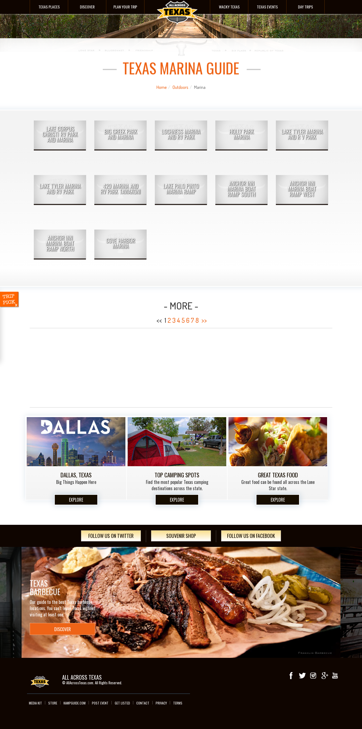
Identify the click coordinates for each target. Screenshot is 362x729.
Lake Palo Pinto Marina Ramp (181, 188)
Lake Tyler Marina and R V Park (302, 134)
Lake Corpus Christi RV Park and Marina (60, 134)
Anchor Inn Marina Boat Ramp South (241, 188)
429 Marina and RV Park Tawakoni (121, 188)
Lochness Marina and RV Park (181, 134)
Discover (87, 7)
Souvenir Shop (181, 535)
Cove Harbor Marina (120, 243)
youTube (335, 675)
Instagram (313, 675)
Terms (177, 703)
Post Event (100, 703)
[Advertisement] (181, 368)
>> (204, 320)
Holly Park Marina (241, 134)
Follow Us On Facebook (251, 535)
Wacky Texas (229, 7)
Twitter (302, 675)
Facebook (291, 675)
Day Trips (305, 7)
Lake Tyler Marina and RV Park (60, 188)
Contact (142, 703)
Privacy (161, 703)
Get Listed (122, 703)
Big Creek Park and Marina (120, 134)
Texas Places (49, 7)
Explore (76, 499)
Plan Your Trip (125, 7)
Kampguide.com (75, 703)
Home (161, 87)
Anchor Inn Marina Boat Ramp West (302, 188)
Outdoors (180, 87)
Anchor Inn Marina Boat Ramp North (60, 243)
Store (52, 703)
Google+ (324, 675)
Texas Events (267, 7)
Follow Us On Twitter (111, 535)
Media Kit (35, 703)
